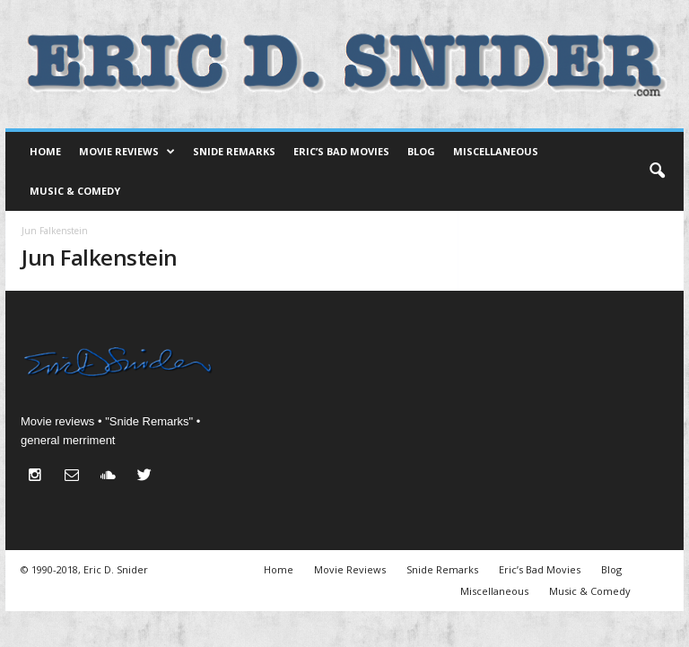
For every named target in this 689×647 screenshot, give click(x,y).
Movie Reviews (127, 151)
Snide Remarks (234, 151)
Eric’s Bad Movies (341, 151)
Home (45, 151)
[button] (656, 171)
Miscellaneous (495, 151)
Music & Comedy (75, 190)
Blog (421, 151)
